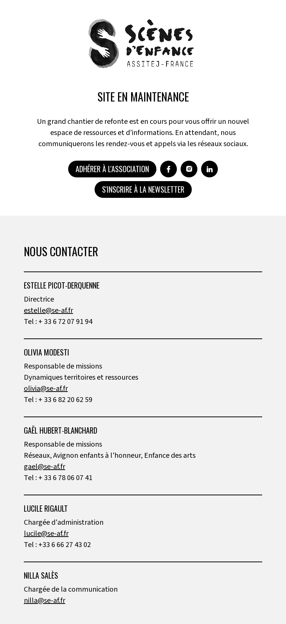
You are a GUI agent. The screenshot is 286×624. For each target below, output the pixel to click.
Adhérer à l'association (112, 168)
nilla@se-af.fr (44, 600)
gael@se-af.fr (44, 466)
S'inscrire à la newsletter (143, 189)
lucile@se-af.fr (46, 533)
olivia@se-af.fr (46, 388)
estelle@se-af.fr (48, 310)
